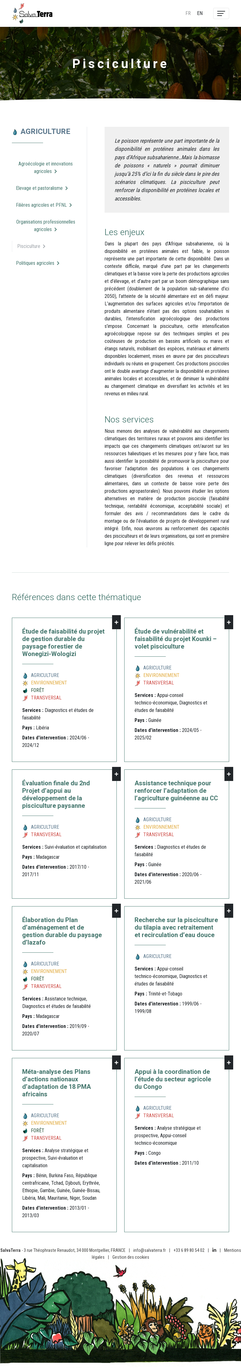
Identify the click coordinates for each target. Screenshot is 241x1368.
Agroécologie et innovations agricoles (45, 167)
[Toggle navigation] (221, 13)
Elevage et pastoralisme (42, 188)
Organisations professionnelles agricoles (45, 225)
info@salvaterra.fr (149, 1250)
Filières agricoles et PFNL (44, 205)
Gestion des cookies (130, 1257)
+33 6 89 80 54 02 (189, 1250)
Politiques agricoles (38, 263)
